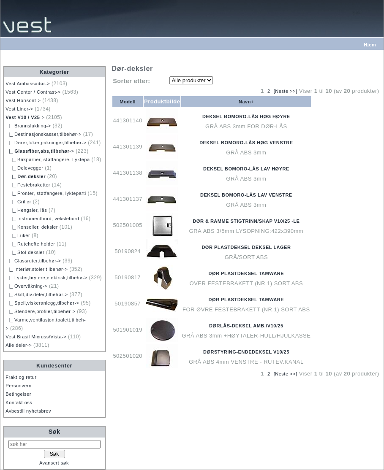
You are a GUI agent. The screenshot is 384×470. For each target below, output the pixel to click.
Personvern (18, 385)
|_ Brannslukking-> (28, 125)
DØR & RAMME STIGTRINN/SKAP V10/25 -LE (246, 221)
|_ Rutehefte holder (30, 243)
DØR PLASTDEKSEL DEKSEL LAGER (246, 247)
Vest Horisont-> (23, 100)
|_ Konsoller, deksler (31, 227)
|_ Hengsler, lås (26, 210)
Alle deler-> (18, 345)
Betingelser (18, 394)
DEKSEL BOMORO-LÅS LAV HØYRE (246, 168)
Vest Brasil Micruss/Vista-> (35, 336)
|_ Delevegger (24, 167)
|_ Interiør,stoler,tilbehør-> (36, 269)
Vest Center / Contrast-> (32, 92)
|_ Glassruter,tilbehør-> (33, 260)
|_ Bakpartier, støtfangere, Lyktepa (47, 159)
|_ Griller (18, 201)
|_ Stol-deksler (24, 252)
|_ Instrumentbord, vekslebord (42, 218)
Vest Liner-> (19, 108)
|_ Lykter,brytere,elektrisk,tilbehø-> (46, 277)
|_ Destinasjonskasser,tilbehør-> (43, 134)
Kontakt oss (18, 402)
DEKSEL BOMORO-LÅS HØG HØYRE (246, 116)
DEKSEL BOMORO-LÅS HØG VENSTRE (246, 142)
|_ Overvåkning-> (26, 286)
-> (24, 117)
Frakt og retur (20, 377)
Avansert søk (54, 462)
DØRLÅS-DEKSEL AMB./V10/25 (246, 325)
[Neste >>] (285, 91)
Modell (128, 101)
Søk (54, 431)
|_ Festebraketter (27, 184)
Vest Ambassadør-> (27, 83)
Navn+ (246, 101)
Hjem (370, 44)
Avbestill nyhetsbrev (28, 410)
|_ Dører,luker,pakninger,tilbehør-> (45, 142)
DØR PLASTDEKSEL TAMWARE (246, 273)
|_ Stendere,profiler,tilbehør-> (40, 311)
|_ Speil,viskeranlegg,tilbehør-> (42, 302)
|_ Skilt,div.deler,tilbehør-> (36, 294)
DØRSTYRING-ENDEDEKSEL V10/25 (246, 351)
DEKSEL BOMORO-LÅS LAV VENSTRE (246, 194)
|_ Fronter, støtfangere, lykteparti (45, 193)
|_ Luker (17, 235)
